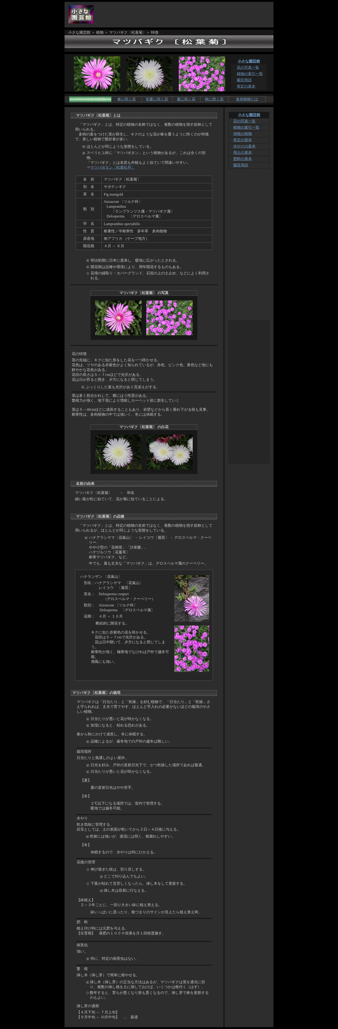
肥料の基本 (242, 159)
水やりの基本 (244, 146)
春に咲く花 (126, 99)
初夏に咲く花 (157, 99)
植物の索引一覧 (250, 74)
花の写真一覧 (248, 67)
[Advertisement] (186, 14)
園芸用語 (244, 80)
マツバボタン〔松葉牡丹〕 (112, 167)
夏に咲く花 (186, 99)
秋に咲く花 (214, 99)
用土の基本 (242, 153)
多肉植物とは (247, 99)
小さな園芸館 (249, 61)
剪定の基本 (246, 86)
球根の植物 (242, 134)
